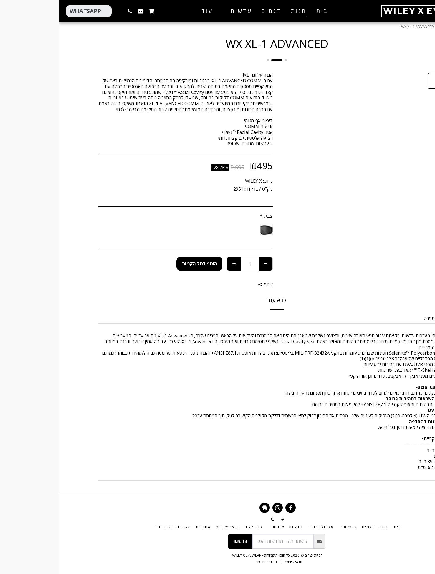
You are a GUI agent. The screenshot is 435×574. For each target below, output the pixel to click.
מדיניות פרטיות (207, 561)
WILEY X (194, 181)
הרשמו (181, 541)
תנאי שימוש (234, 561)
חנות (383, 26)
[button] (177, 11)
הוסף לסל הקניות (140, 263)
